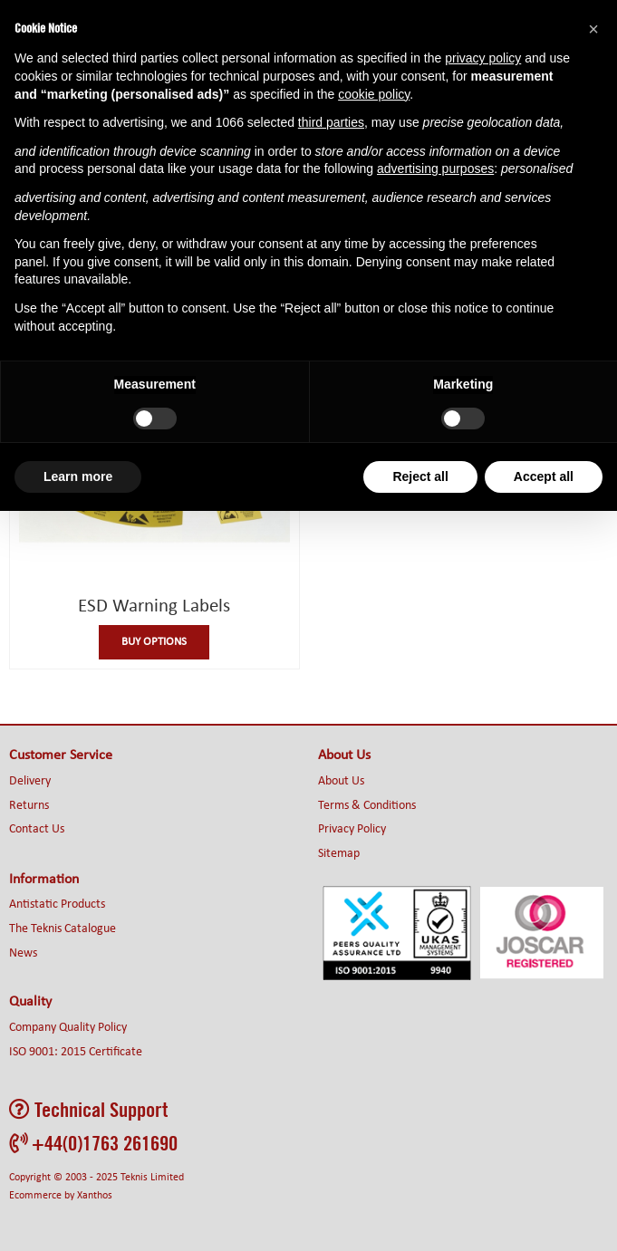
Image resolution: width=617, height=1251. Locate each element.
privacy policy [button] (483, 58)
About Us (341, 781)
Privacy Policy (352, 829)
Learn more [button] (77, 476)
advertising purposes (435, 168)
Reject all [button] (420, 476)
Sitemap (339, 854)
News (23, 953)
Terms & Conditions (367, 806)
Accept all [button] (544, 476)
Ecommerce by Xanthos (60, 1195)
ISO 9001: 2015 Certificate (75, 1052)
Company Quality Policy (68, 1027)
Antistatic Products (57, 904)
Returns (29, 806)
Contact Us (36, 829)
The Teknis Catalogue (62, 929)
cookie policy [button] (374, 94)
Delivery (30, 781)
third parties (331, 122)
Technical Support (88, 1109)
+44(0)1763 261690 (93, 1143)
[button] (593, 28)
